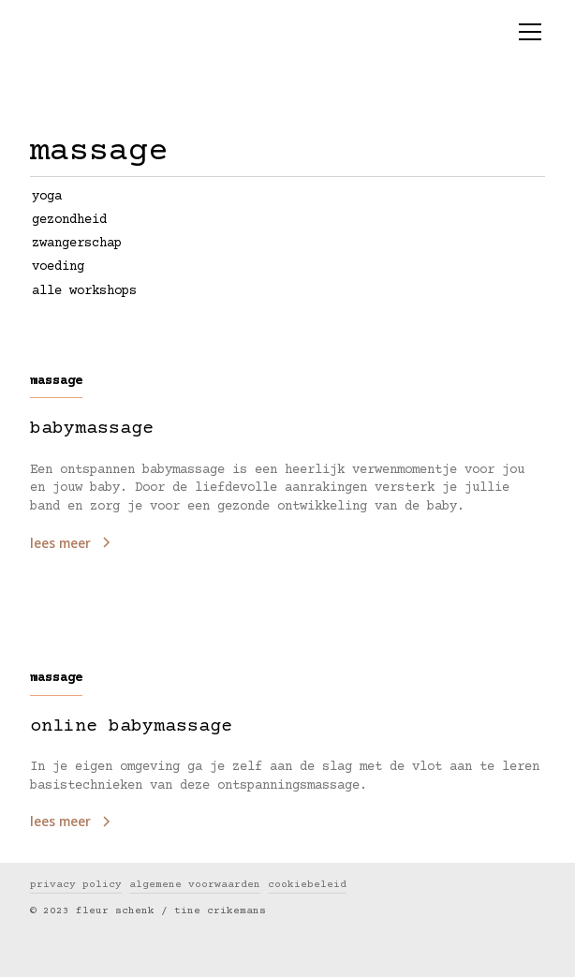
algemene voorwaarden (194, 885)
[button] (526, 31)
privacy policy (76, 885)
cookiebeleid (307, 885)
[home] (173, 22)
